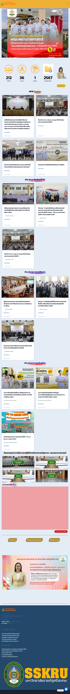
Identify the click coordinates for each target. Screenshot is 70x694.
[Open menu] (68, 3)
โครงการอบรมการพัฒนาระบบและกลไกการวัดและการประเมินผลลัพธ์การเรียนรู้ (18, 347)
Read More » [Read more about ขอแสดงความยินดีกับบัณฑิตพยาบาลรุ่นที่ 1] (41, 168)
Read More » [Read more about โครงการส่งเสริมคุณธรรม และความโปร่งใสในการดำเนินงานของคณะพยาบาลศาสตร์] (7, 170)
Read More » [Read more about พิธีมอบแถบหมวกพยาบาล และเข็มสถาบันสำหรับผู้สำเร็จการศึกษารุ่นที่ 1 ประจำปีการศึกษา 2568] (7, 219)
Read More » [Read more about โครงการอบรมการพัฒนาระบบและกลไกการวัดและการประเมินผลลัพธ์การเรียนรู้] (6, 355)
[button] (4, 33)
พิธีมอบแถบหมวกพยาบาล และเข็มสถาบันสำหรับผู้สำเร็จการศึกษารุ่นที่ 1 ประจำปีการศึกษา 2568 (17, 210)
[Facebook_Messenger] (66, 690)
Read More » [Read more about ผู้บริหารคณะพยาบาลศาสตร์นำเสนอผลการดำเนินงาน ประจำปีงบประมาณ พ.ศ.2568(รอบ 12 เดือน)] (6, 312)
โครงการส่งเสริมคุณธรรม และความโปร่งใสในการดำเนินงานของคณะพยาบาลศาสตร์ (17, 166)
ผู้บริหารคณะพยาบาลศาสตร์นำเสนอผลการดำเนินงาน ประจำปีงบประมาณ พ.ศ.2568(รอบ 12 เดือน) (18, 303)
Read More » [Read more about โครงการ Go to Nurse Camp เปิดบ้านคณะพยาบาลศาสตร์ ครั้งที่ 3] (41, 125)
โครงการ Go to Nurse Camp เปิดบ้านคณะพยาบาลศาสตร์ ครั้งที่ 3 (51, 121)
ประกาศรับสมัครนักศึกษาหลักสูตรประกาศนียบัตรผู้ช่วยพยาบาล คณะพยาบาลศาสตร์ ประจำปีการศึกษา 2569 (51, 395)
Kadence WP (39, 691)
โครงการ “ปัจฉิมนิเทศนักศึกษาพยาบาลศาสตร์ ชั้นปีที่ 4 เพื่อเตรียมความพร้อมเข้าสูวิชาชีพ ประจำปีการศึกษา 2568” (52, 303)
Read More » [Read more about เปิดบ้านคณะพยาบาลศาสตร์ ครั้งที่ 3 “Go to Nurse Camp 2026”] (6, 446)
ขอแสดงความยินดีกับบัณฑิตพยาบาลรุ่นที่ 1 (51, 165)
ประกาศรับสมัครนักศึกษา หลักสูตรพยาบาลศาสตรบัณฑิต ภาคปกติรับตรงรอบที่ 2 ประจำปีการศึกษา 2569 (18, 395)
